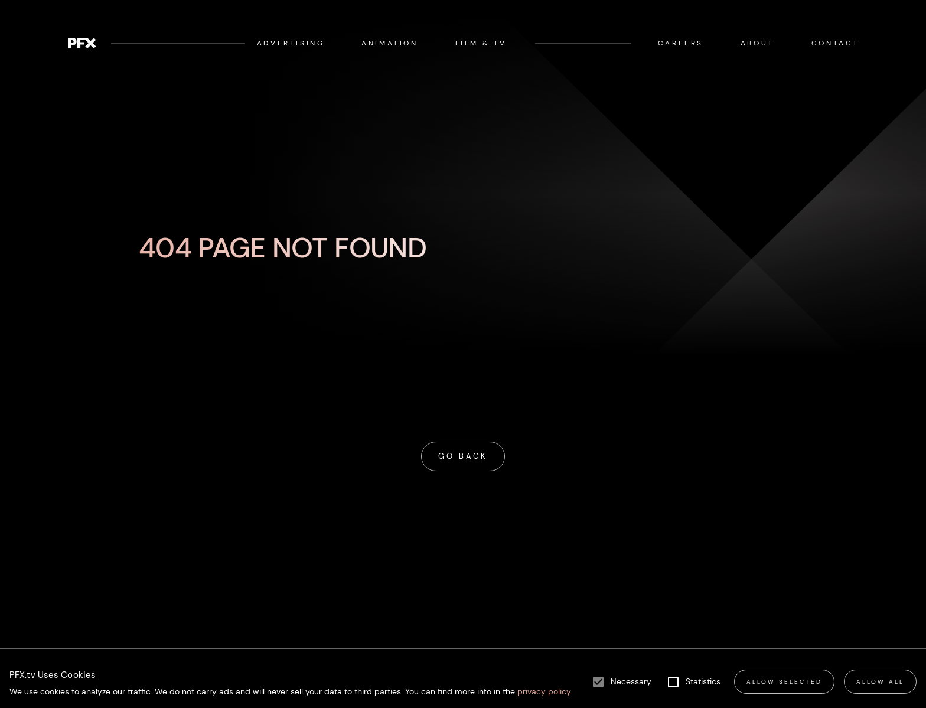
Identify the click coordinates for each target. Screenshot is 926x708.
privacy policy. (543, 692)
